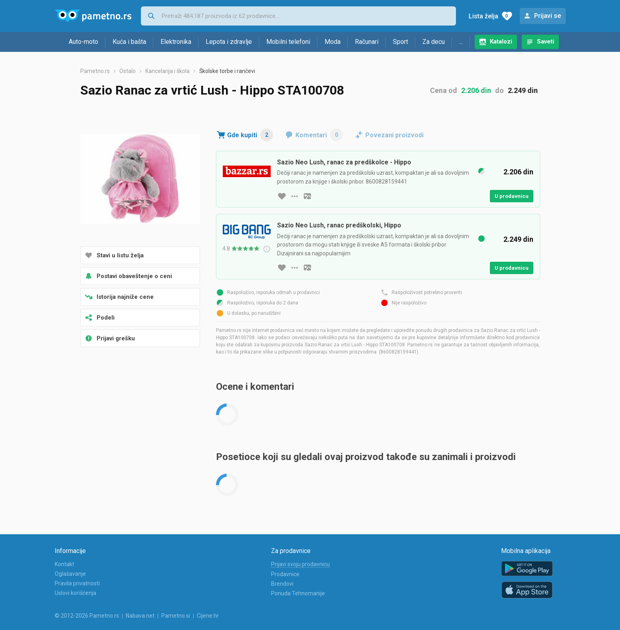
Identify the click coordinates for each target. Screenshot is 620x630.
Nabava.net (140, 615)
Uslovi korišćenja (75, 593)
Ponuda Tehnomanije (298, 593)
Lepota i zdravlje (229, 41)
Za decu (433, 41)
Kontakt (64, 564)
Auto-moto (83, 41)
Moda (333, 41)
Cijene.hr (208, 615)
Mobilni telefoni (288, 41)
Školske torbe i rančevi (227, 71)
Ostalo (127, 71)
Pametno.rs (95, 71)
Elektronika (175, 41)
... (461, 41)
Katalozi (501, 41)
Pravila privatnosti (77, 583)
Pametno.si (175, 615)
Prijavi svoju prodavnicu (300, 564)
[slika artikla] (307, 196)
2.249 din (523, 90)
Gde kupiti (250, 134)
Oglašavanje (70, 574)
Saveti (545, 41)
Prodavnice (285, 574)
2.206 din (476, 90)
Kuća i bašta (129, 41)
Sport (400, 41)
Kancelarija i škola (167, 71)
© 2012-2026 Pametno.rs (87, 615)
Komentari (319, 134)
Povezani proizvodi (394, 135)
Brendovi (282, 584)
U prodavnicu (512, 196)
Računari (366, 41)
